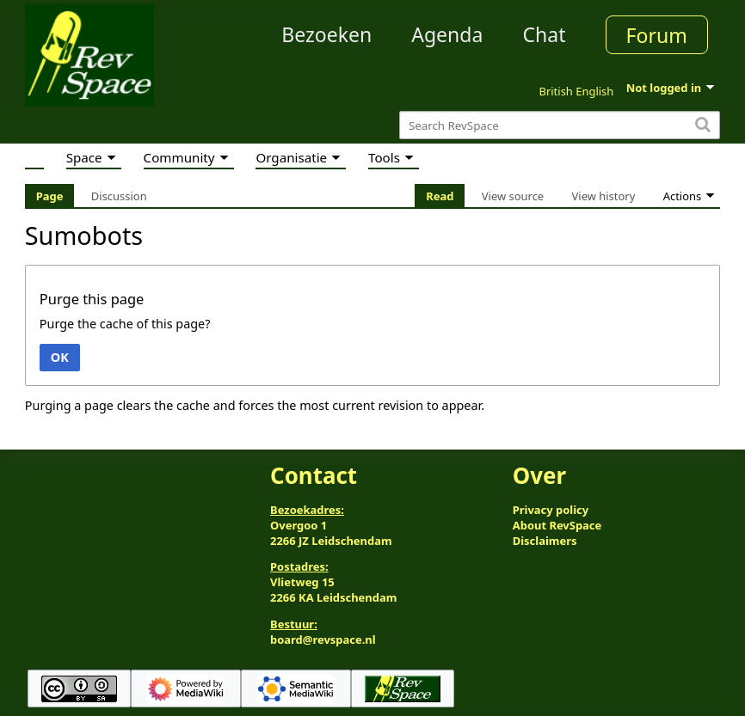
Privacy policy (550, 509)
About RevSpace (557, 525)
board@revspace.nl (323, 639)
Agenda (447, 34)
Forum (656, 35)
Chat (543, 34)
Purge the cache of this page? (125, 323)
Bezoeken (326, 34)
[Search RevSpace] (559, 125)
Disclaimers (545, 540)
